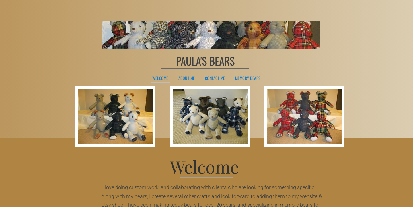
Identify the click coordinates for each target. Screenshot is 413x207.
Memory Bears (248, 78)
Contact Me (215, 78)
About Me (186, 78)
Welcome (160, 78)
